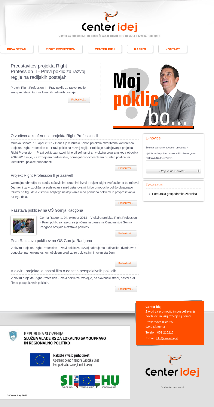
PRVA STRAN (16, 49)
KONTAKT (172, 49)
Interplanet (178, 387)
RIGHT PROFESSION (60, 49)
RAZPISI (140, 49)
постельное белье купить (108, 227)
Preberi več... (78, 99)
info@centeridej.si (167, 338)
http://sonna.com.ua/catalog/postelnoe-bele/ (40, 257)
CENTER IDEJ (105, 49)
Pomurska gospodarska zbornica (174, 194)
